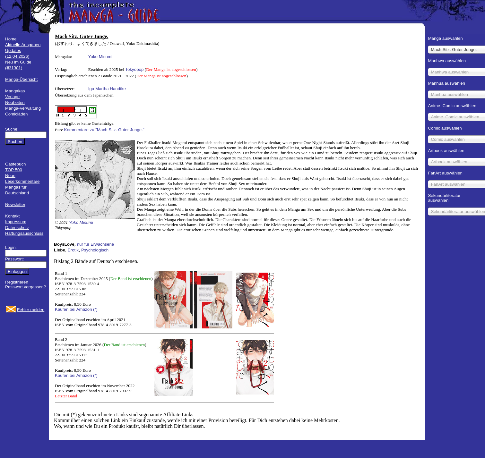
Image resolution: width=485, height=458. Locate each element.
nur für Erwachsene (95, 244)
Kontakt (12, 216)
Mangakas (15, 91)
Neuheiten (15, 102)
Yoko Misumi (100, 56)
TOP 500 (13, 169)
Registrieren (16, 282)
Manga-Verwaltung (23, 108)
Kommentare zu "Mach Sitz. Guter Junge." (104, 129)
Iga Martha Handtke (107, 88)
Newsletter (15, 204)
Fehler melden (30, 309)
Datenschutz (17, 227)
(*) (95, 309)
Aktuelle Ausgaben (22, 44)
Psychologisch (94, 250)
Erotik (73, 250)
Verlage (12, 96)
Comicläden (16, 114)
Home (11, 39)
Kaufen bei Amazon (73, 309)
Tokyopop (134, 69)
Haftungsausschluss (24, 233)
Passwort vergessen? (25, 286)
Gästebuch (15, 164)
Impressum (15, 221)
